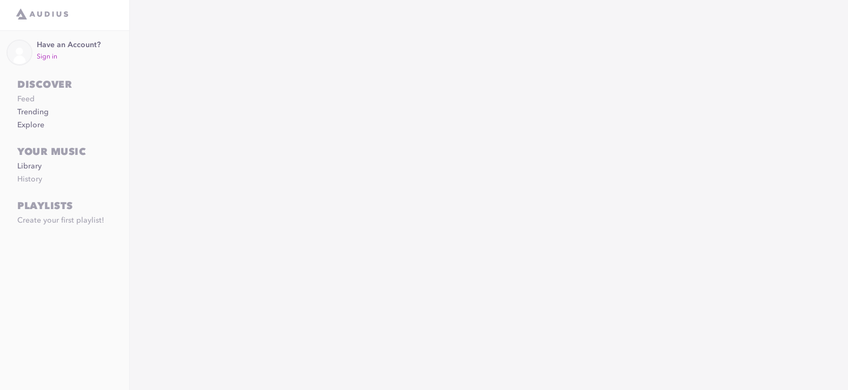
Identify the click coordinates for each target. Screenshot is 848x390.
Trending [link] (33, 112)
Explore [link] (30, 125)
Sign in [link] (47, 57)
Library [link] (29, 166)
